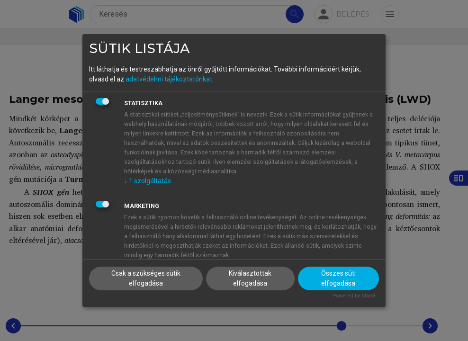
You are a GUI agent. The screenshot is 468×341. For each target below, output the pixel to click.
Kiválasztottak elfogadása (250, 278)
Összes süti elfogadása (338, 278)
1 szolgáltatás (147, 181)
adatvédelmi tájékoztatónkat (169, 79)
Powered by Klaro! (354, 296)
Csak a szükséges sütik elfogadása (145, 278)
